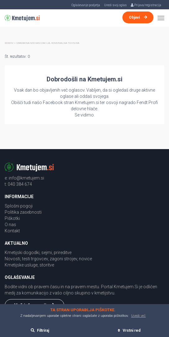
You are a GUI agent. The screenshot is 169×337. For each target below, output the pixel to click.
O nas (10, 224)
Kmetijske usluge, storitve (29, 264)
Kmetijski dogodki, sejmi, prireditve (38, 252)
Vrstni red (129, 330)
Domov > (10, 43)
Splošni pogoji (19, 205)
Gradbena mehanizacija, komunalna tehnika (47, 43)
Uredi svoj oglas (115, 5)
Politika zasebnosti (23, 212)
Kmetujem (22, 18)
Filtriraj (40, 330)
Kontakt (12, 230)
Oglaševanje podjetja (85, 5)
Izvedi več (138, 316)
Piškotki (12, 218)
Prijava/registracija (146, 5)
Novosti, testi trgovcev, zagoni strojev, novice (48, 258)
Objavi (138, 17)
